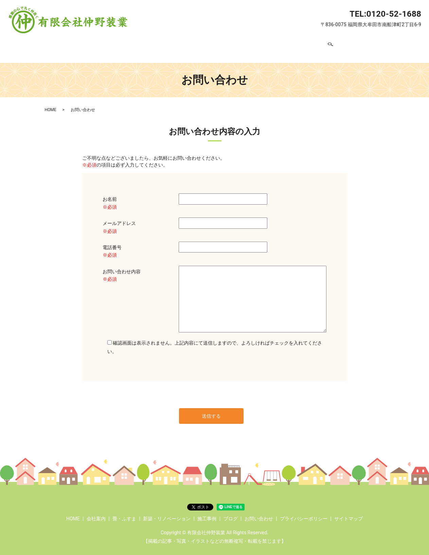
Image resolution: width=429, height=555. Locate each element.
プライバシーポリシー (303, 513)
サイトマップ (348, 513)
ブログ (285, 44)
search (348, 45)
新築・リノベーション (206, 44)
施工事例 (255, 44)
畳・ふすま (153, 44)
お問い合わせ (321, 44)
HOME (88, 44)
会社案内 (118, 44)
